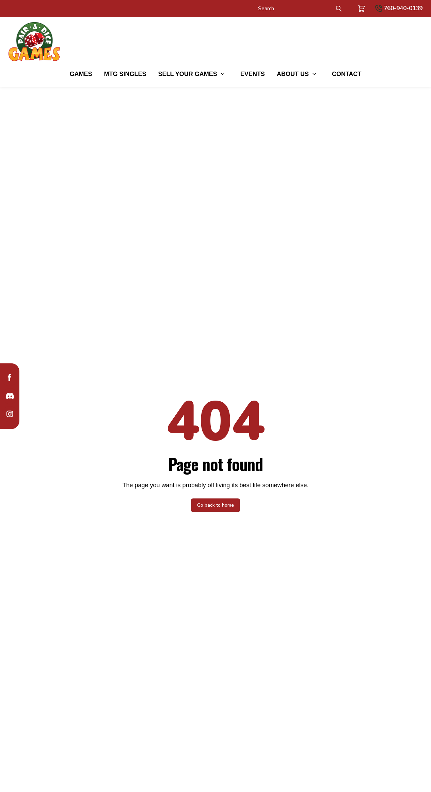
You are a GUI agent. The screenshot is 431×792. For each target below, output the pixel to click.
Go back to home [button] (215, 505)
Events (252, 74)
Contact (347, 74)
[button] (361, 8)
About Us (293, 74)
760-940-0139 (403, 8)
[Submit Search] (338, 8)
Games (80, 74)
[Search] (292, 8)
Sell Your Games (187, 74)
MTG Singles (125, 74)
